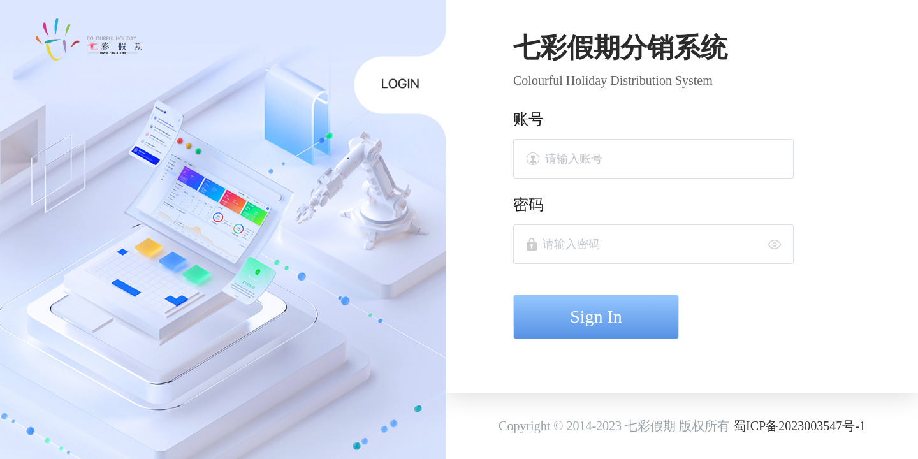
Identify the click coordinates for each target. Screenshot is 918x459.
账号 (528, 119)
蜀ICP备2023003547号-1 (799, 426)
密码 (528, 205)
